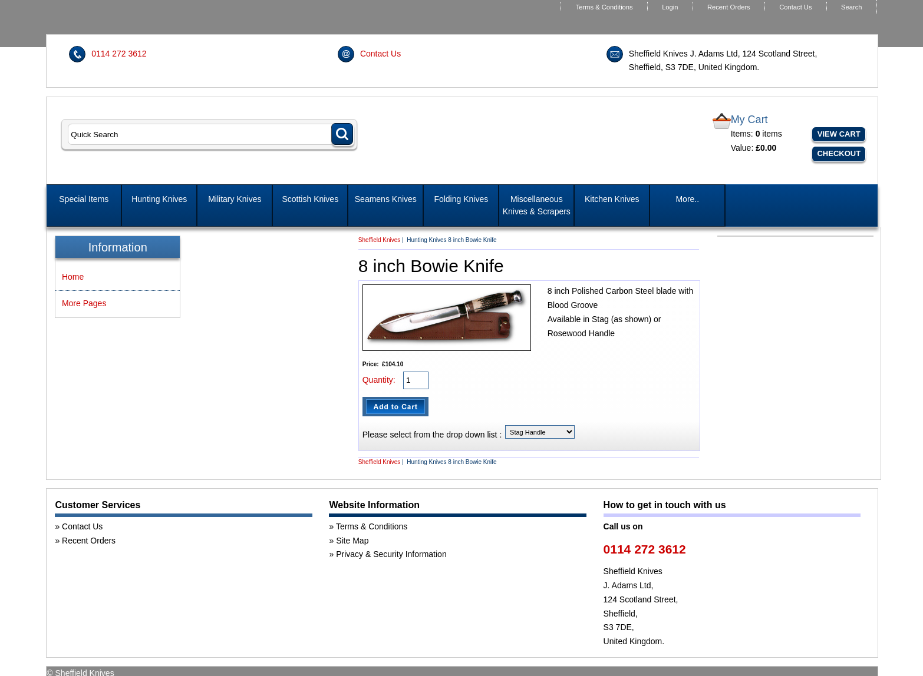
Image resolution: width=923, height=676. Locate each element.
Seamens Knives (386, 199)
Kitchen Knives (612, 199)
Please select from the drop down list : (432, 434)
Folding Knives (461, 199)
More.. (687, 199)
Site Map (352, 540)
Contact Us (795, 7)
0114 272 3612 (118, 53)
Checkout (839, 153)
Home (73, 276)
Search (851, 7)
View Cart (839, 134)
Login (670, 7)
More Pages (84, 303)
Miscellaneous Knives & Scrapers (537, 205)
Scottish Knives (310, 199)
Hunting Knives (159, 199)
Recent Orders (728, 7)
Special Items (83, 199)
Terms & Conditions (604, 7)
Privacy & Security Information (391, 554)
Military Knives (234, 199)
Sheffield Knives (379, 240)
